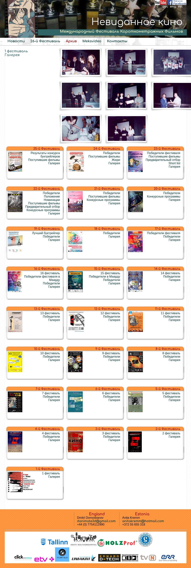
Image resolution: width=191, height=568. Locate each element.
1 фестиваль (16, 51)
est (180, 6)
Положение (52, 196)
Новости (16, 41)
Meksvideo (91, 41)
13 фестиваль (50, 313)
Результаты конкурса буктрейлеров (45, 154)
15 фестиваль (110, 273)
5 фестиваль (171, 393)
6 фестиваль (111, 393)
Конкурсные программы (43, 210)
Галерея (12, 55)
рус (165, 6)
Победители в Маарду (104, 276)
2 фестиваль (171, 433)
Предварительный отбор (163, 159)
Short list (174, 163)
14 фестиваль (170, 273)
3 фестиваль (111, 433)
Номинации (52, 199)
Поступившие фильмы (44, 159)
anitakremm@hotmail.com (143, 521)
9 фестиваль (111, 353)
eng (173, 6)
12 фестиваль (110, 313)
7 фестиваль (51, 393)
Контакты (117, 41)
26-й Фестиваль (45, 41)
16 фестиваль (50, 273)
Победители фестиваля (163, 153)
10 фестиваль (50, 353)
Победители (111, 153)
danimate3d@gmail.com (96, 521)
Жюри (116, 159)
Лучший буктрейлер (46, 233)
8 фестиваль (171, 353)
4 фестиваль (51, 433)
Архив (71, 41)
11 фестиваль (170, 313)
